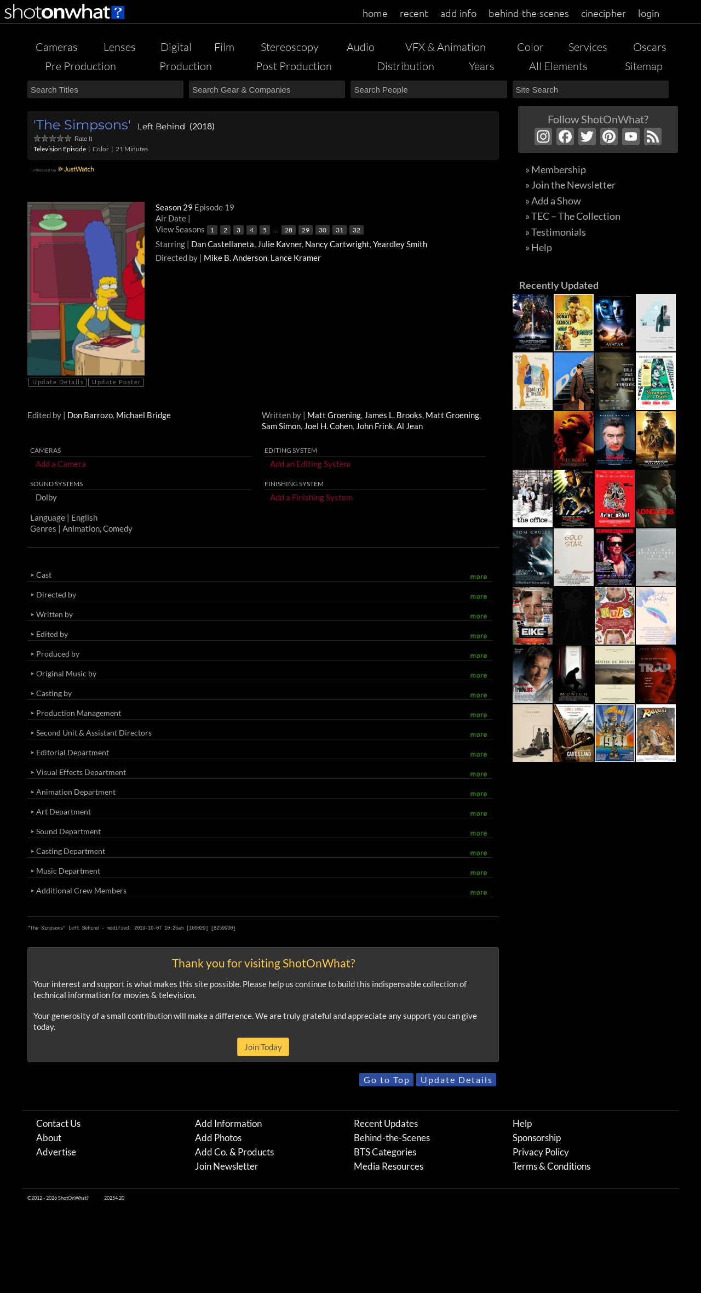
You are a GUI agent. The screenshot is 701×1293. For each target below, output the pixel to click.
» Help (538, 247)
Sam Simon (281, 426)
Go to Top (387, 1079)
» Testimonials (555, 232)
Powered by (65, 170)
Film (224, 47)
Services (587, 47)
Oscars (649, 47)
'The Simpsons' (82, 125)
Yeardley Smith (400, 244)
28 (288, 230)
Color (530, 47)
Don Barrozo (90, 415)
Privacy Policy (541, 1152)
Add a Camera (61, 464)
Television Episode (59, 149)
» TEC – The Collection (572, 216)
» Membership (555, 169)
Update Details (58, 381)
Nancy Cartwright (337, 244)
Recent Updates (386, 1123)
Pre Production (80, 66)
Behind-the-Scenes (392, 1137)
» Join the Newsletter (570, 185)
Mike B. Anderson (235, 258)
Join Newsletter (226, 1166)
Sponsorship (537, 1137)
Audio (361, 47)
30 (322, 230)
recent (414, 13)
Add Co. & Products (234, 1152)
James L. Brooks (393, 415)
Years (482, 66)
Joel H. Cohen (328, 426)
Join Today (263, 1047)
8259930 (223, 928)
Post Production (294, 66)
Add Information (228, 1123)
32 (356, 230)
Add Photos (218, 1137)
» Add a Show (553, 201)
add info (458, 13)
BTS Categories (385, 1152)
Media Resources (388, 1166)
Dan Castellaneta (222, 244)
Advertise (56, 1152)
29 (305, 230)
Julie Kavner (279, 244)
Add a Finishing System (311, 497)
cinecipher (603, 13)
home (375, 13)
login (648, 13)
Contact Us (58, 1123)
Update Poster (116, 381)
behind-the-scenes (529, 13)
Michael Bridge (143, 415)
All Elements (558, 66)
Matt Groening (334, 415)
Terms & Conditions (551, 1166)
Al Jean (410, 426)
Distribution (405, 66)
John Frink (374, 426)
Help (522, 1123)
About (48, 1137)
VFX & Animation (445, 47)
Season (175, 207)
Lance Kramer (296, 258)
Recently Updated (559, 285)
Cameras (57, 47)
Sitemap (644, 66)
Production (185, 66)
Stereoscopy (290, 47)
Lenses (120, 47)
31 (339, 230)
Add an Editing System (310, 464)
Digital (176, 47)
